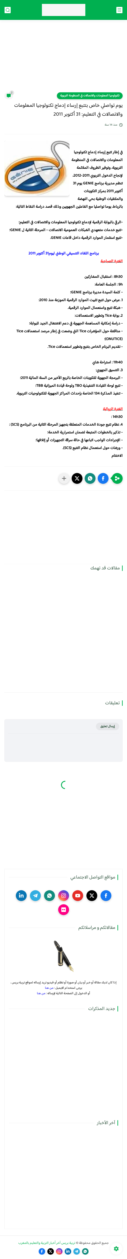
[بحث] (7, 10)
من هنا (49, 988)
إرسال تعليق (107, 726)
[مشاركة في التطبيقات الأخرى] (64, 478)
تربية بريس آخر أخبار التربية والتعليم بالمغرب (46, 1243)
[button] (103, 478)
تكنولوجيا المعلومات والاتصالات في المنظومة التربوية (89, 95)
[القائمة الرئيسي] (119, 10)
